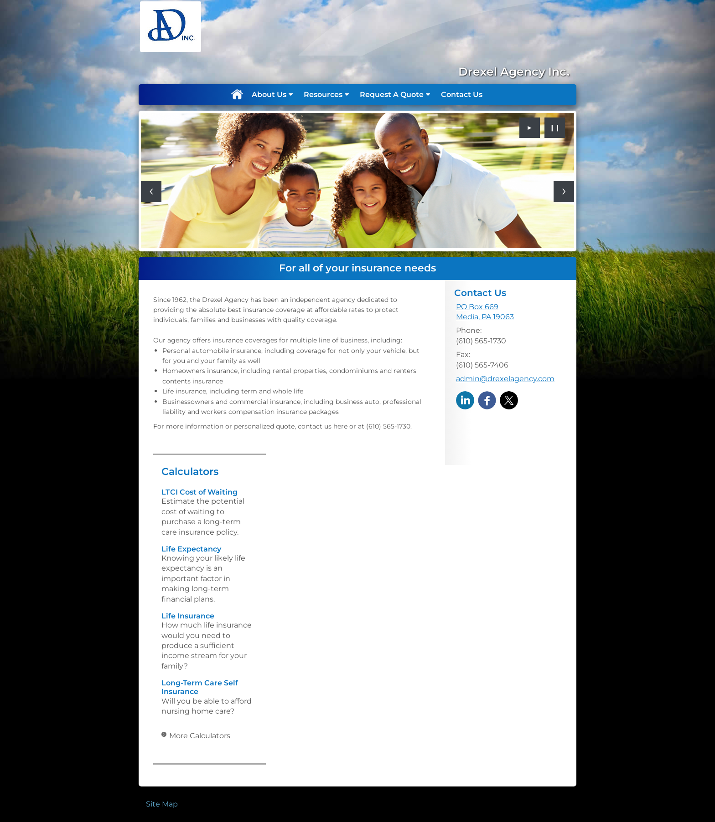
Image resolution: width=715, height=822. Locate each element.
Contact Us (461, 94)
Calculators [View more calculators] (189, 471)
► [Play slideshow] (530, 127)
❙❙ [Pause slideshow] (554, 127)
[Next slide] (564, 191)
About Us (269, 94)
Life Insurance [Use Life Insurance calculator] (187, 616)
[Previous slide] (151, 191)
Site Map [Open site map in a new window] (162, 804)
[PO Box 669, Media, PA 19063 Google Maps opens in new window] (485, 312)
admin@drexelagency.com (505, 378)
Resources (323, 94)
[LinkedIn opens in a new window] (465, 400)
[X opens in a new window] (509, 400)
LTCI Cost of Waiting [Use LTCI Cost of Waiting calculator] (199, 492)
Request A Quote (392, 94)
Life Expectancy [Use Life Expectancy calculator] (191, 549)
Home (236, 94)
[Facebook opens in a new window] (487, 400)
